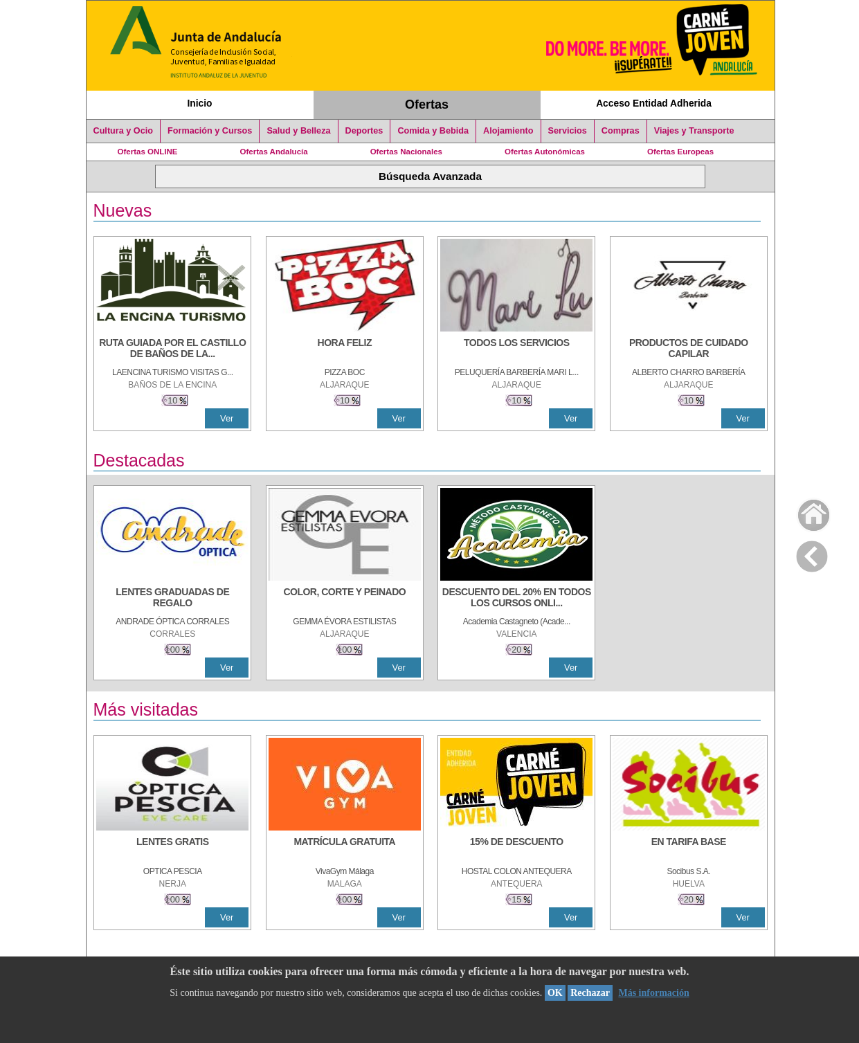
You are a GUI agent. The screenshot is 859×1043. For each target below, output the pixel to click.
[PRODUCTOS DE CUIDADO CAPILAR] (689, 349)
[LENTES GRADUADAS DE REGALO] (172, 598)
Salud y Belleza (298, 131)
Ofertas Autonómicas (545, 151)
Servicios (567, 131)
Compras (621, 131)
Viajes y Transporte (694, 131)
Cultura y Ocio (123, 131)
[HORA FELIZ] (345, 349)
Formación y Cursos (210, 131)
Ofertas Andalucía (274, 151)
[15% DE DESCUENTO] (516, 848)
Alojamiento (508, 131)
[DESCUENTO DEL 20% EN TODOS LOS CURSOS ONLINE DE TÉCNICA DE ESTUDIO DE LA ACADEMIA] (516, 598)
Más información (653, 993)
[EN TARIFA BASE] (689, 848)
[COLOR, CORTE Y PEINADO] (345, 598)
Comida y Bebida (433, 131)
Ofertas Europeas (680, 151)
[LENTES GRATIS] (172, 848)
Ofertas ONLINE (148, 151)
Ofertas (427, 104)
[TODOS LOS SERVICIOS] (516, 349)
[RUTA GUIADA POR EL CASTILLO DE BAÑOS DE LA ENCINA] (172, 349)
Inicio (199, 103)
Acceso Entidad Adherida (654, 103)
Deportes (364, 131)
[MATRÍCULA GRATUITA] (345, 848)
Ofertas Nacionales (406, 151)
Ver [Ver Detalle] (226, 418)
